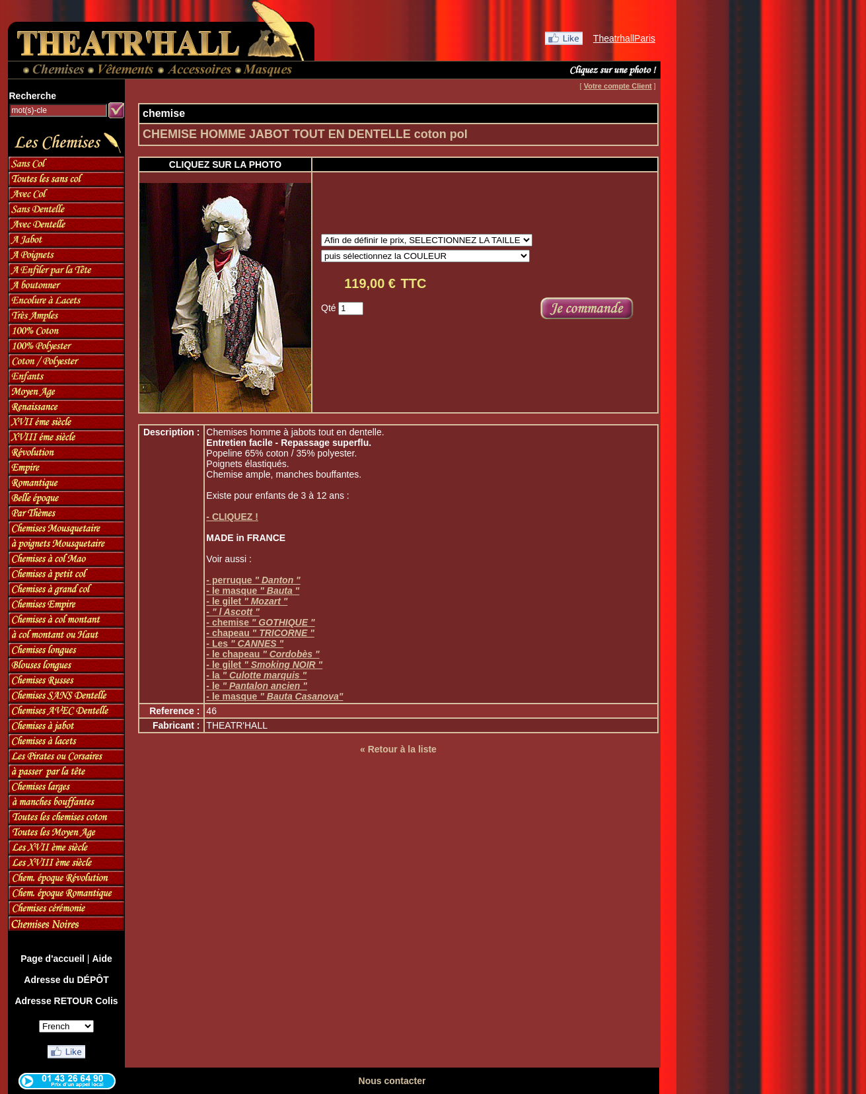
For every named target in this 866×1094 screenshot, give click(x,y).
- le (256, 685)
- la (256, 675)
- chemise (260, 622)
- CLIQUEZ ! (232, 516)
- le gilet (246, 601)
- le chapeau (262, 654)
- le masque (252, 590)
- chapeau (260, 633)
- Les (244, 643)
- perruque (253, 580)
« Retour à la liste (398, 749)
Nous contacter (392, 1081)
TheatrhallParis (624, 38)
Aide (102, 958)
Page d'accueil (52, 958)
